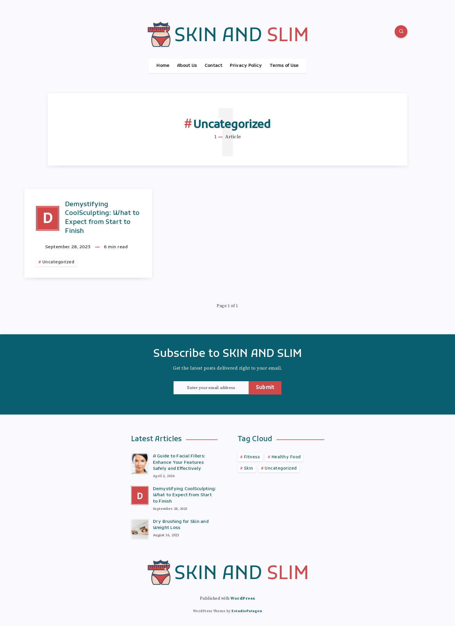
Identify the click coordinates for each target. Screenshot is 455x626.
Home (162, 66)
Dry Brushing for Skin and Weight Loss (181, 525)
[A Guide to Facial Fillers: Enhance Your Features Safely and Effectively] (140, 463)
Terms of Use (284, 66)
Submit (265, 388)
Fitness (252, 457)
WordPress (242, 598)
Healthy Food (286, 457)
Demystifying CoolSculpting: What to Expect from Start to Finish (102, 218)
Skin (248, 468)
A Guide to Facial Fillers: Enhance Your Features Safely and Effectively (179, 462)
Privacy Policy (246, 66)
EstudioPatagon (247, 611)
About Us (187, 66)
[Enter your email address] (211, 387)
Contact (213, 66)
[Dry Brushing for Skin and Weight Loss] (140, 528)
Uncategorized (58, 262)
